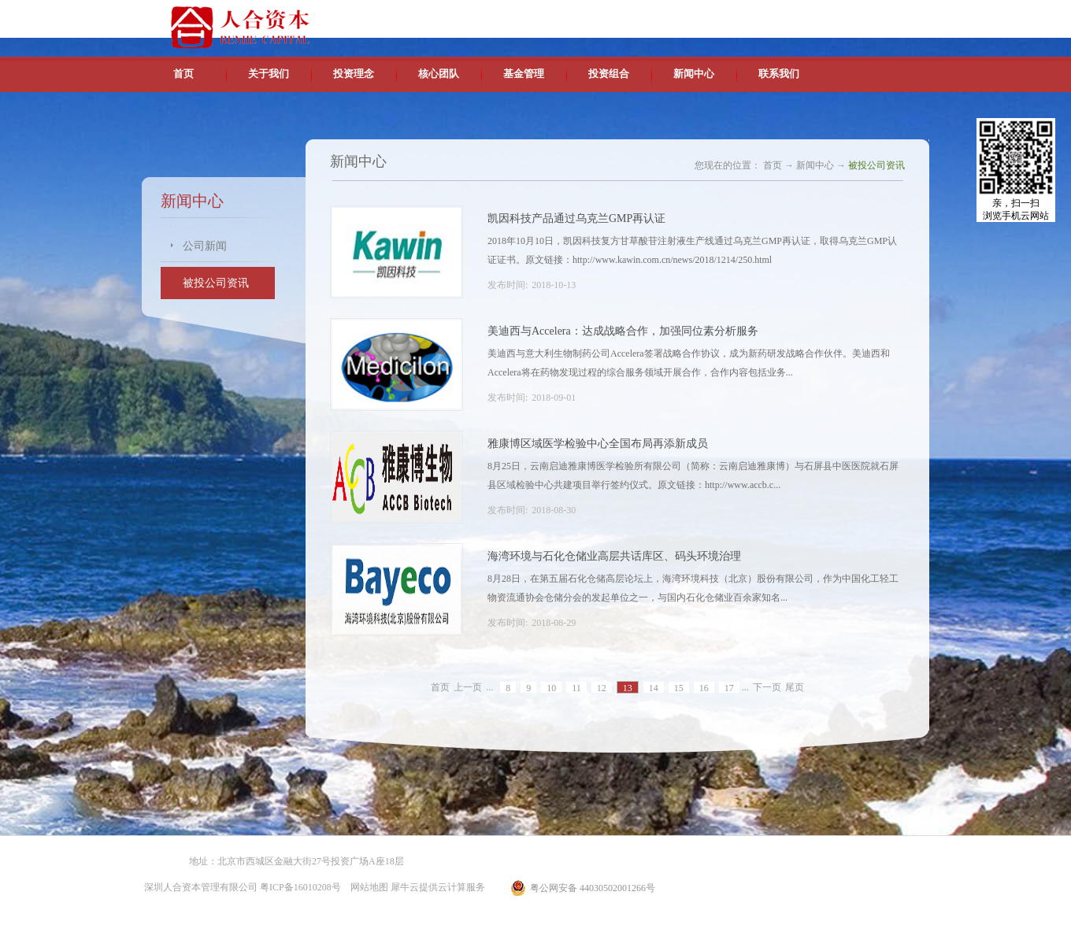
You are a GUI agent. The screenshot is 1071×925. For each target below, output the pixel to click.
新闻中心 (815, 165)
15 (679, 688)
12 (601, 688)
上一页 (468, 687)
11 (576, 688)
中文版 (779, 15)
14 (653, 688)
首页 (183, 74)
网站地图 (367, 887)
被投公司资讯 (876, 165)
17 (729, 688)
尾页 (794, 687)
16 (704, 688)
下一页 (767, 687)
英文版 (815, 15)
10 (551, 688)
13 (627, 688)
